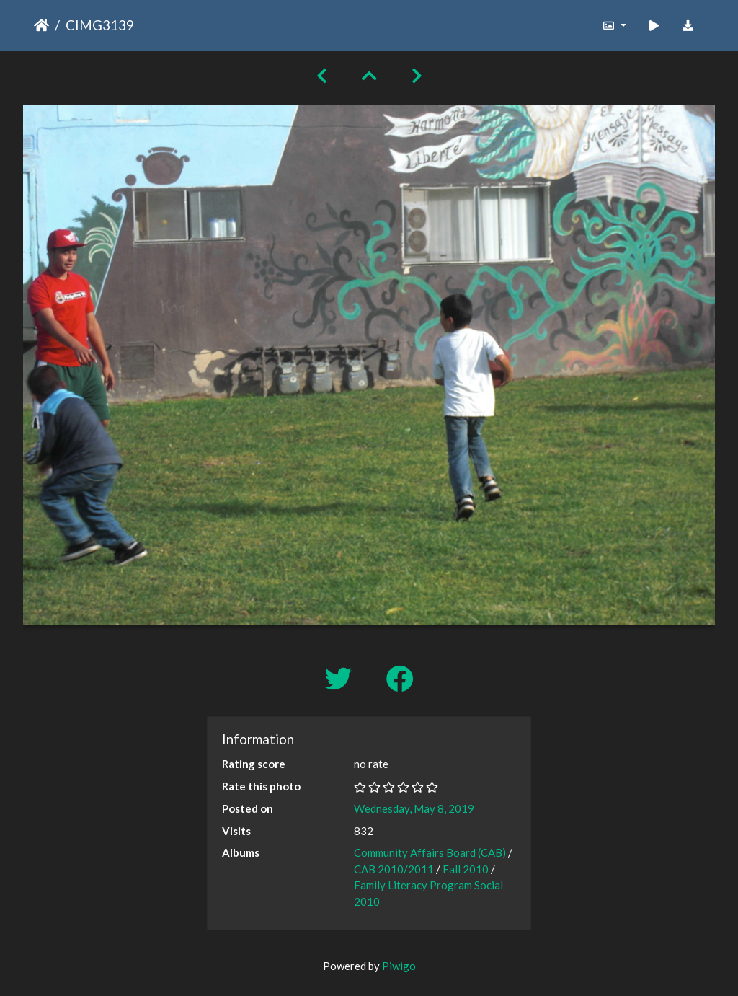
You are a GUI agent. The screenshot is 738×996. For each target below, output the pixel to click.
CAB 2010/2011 (394, 869)
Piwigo (399, 965)
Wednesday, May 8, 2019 (414, 808)
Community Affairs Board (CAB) (430, 852)
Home (41, 25)
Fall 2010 (466, 869)
